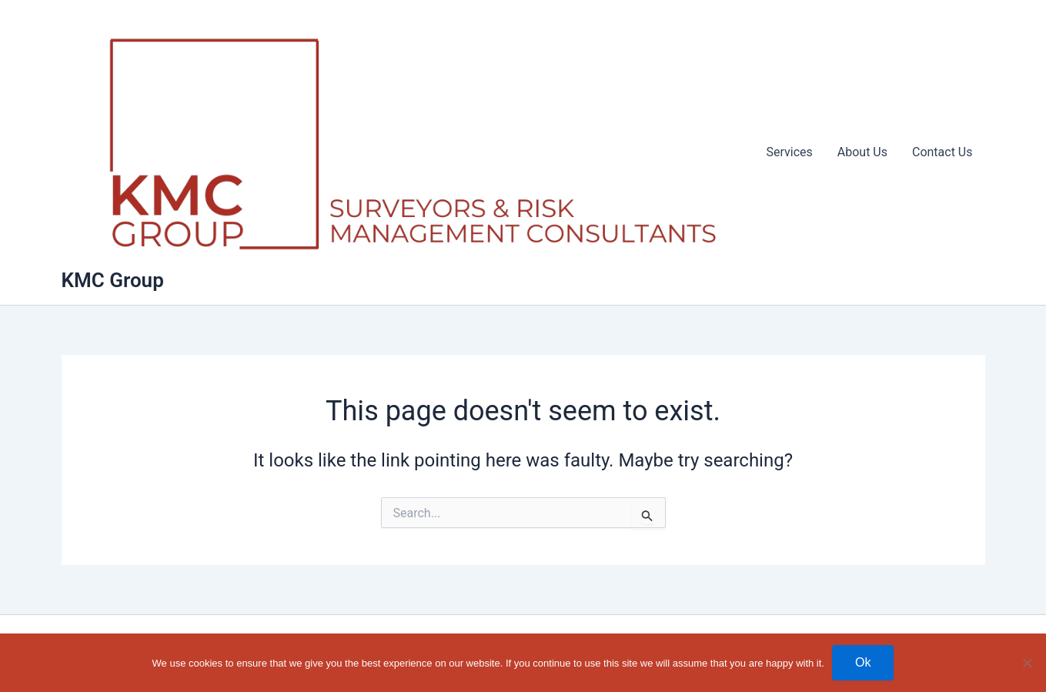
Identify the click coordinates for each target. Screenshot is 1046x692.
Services (789, 152)
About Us (862, 152)
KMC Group (113, 280)
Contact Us (942, 152)
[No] (1026, 662)
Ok (863, 662)
